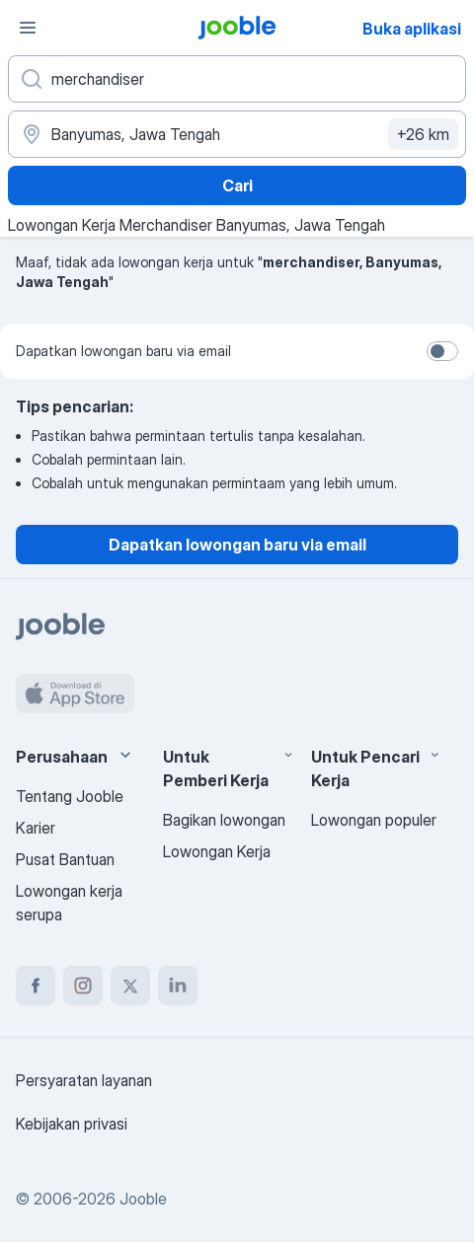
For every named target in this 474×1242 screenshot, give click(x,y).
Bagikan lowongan (224, 820)
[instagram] (83, 985)
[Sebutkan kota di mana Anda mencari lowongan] (237, 134)
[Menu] (27, 27)
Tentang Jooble (69, 796)
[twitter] (130, 985)
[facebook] (35, 985)
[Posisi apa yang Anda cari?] (237, 79)
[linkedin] (178, 985)
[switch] (442, 351)
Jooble (143, 1198)
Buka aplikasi (411, 28)
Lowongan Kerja (217, 851)
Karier (35, 828)
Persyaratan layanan (84, 1080)
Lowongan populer (373, 820)
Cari (237, 185)
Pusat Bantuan (65, 859)
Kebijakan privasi (71, 1123)
